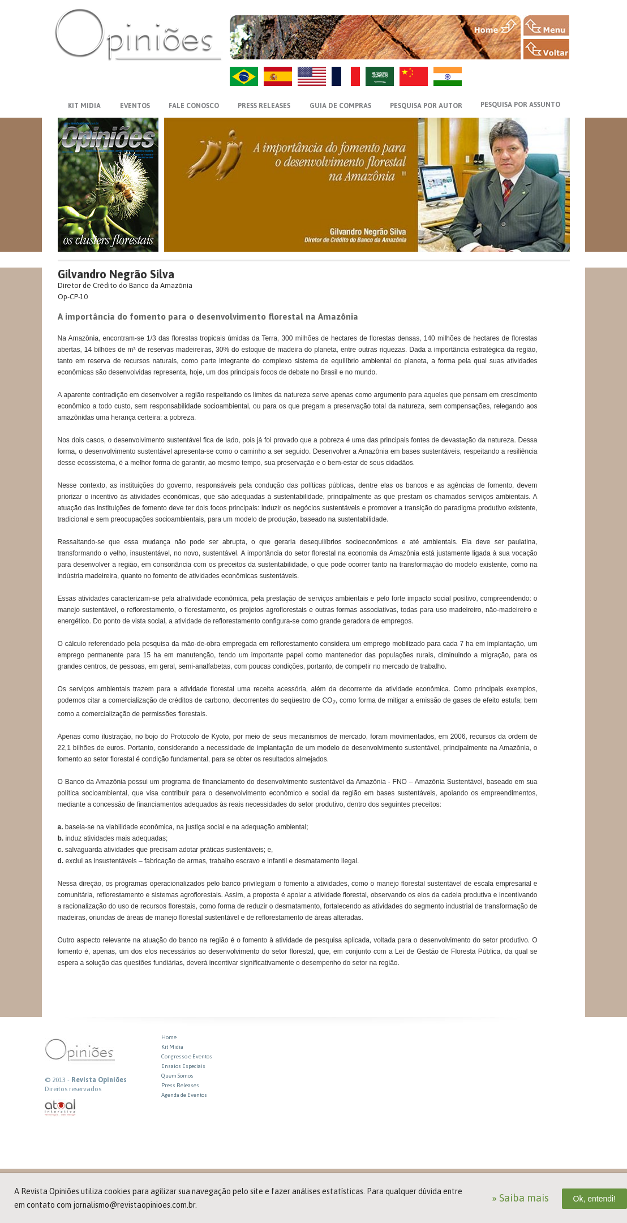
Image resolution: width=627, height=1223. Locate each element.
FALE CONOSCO (194, 106)
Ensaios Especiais (183, 1066)
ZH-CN (414, 76)
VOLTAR (546, 49)
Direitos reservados (73, 1089)
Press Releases (180, 1085)
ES (278, 76)
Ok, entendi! (594, 1198)
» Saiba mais (520, 1198)
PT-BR (244, 76)
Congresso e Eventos (186, 1056)
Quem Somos (177, 1076)
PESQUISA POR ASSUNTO (520, 105)
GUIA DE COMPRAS (340, 106)
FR (346, 76)
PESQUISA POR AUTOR (426, 106)
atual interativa (60, 1108)
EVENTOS (135, 106)
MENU (546, 25)
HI (447, 76)
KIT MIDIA (84, 106)
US (312, 76)
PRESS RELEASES (264, 106)
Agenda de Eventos (184, 1095)
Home (169, 1037)
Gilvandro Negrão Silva (116, 274)
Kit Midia (172, 1047)
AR (380, 76)
